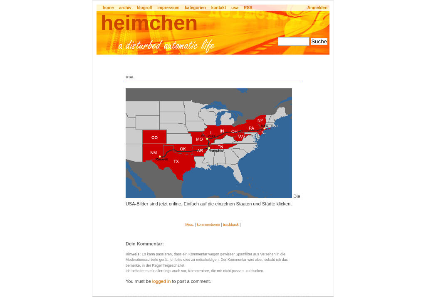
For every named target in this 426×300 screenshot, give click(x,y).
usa (234, 7)
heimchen (149, 23)
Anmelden (317, 7)
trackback (231, 224)
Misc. (189, 224)
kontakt (218, 7)
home (108, 7)
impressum (168, 7)
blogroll (144, 7)
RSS (248, 7)
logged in (161, 281)
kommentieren (208, 224)
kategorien (195, 7)
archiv (125, 7)
